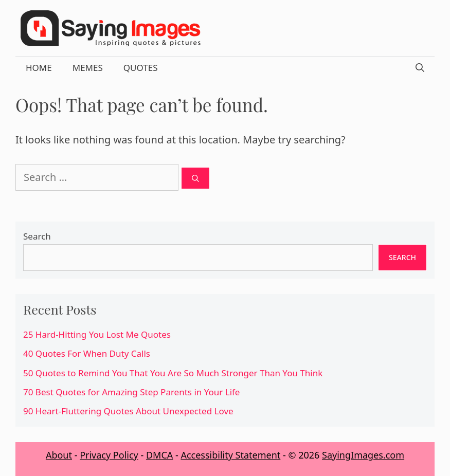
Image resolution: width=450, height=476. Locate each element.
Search (37, 236)
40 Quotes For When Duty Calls (86, 353)
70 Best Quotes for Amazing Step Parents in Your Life (131, 392)
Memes (88, 68)
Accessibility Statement (230, 455)
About (59, 455)
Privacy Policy (109, 455)
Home (39, 68)
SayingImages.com (363, 455)
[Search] (195, 178)
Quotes (140, 68)
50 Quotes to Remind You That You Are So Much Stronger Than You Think (172, 373)
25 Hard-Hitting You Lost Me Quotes (97, 334)
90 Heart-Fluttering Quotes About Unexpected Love (128, 411)
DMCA (159, 455)
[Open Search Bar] (420, 68)
